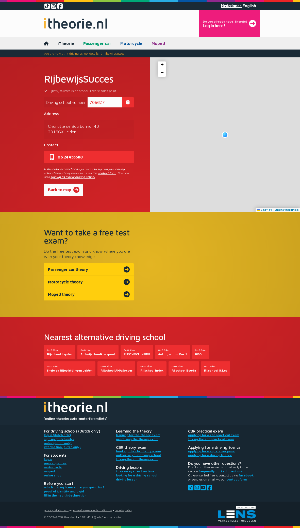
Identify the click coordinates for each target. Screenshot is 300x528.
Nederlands (231, 6)
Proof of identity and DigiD (64, 491)
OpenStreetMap (287, 210)
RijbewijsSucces (114, 53)
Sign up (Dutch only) (59, 439)
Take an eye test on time (135, 471)
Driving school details (84, 53)
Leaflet (264, 210)
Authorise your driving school (138, 455)
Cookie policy (123, 510)
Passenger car (97, 43)
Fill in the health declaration (65, 495)
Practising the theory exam (137, 439)
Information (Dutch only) (62, 447)
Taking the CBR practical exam (211, 439)
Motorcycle (131, 43)
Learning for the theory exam (138, 435)
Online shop (52, 475)
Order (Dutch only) (58, 443)
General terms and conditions (92, 510)
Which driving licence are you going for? (74, 487)
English (249, 6)
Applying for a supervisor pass (211, 451)
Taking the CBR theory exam (137, 459)
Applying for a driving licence (210, 455)
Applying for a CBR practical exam (213, 435)
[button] (225, 135)
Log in (48, 459)
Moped (158, 43)
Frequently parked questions (221, 471)
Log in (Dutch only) (57, 435)
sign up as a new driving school (73, 177)
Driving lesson (126, 479)
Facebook (246, 475)
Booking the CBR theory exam (138, 451)
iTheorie (66, 43)
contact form (107, 173)
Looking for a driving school (136, 475)
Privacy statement (56, 510)
